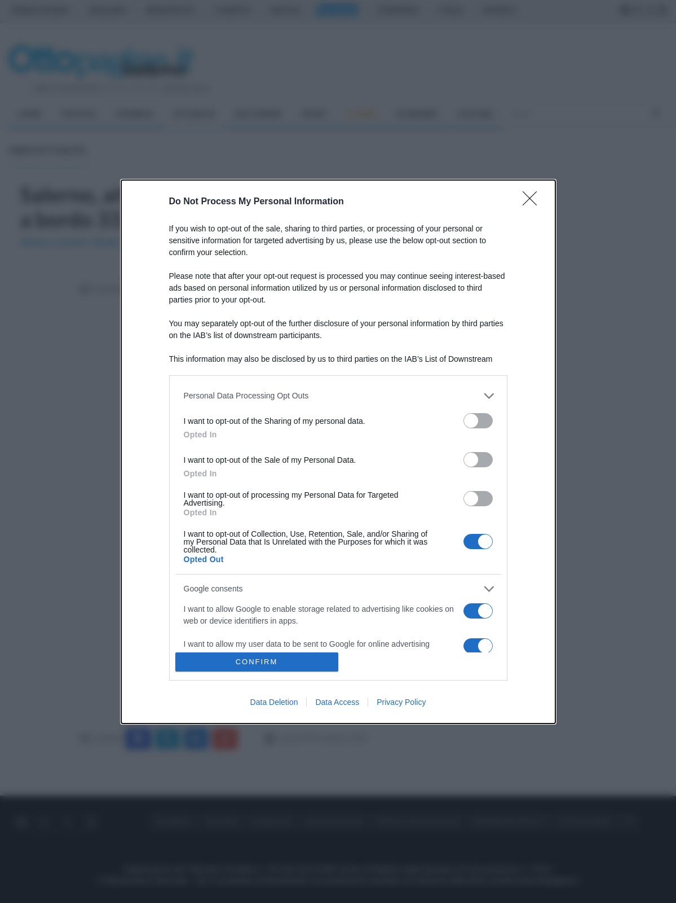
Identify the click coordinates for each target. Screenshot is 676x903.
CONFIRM (257, 661)
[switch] (478, 420)
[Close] (533, 202)
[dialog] (338, 452)
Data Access (337, 702)
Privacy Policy (401, 702)
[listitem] (338, 396)
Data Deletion (274, 702)
